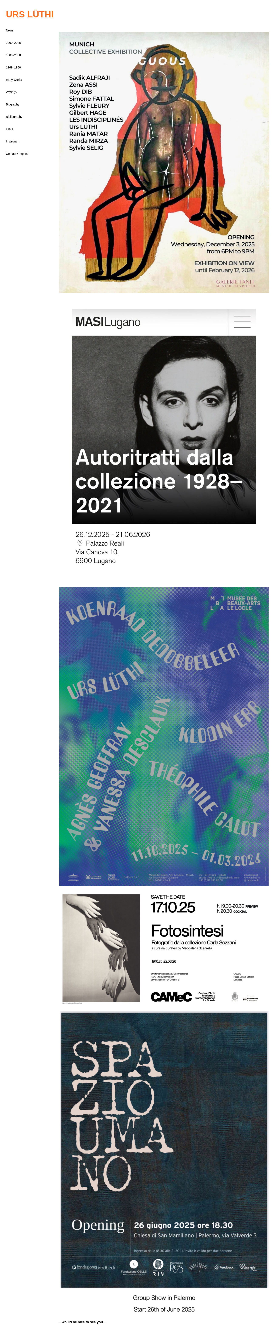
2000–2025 (13, 42)
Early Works (14, 79)
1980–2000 (13, 55)
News (9, 30)
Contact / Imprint (17, 153)
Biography (12, 104)
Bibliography (14, 116)
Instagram (12, 141)
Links (9, 129)
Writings (11, 92)
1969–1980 (13, 67)
